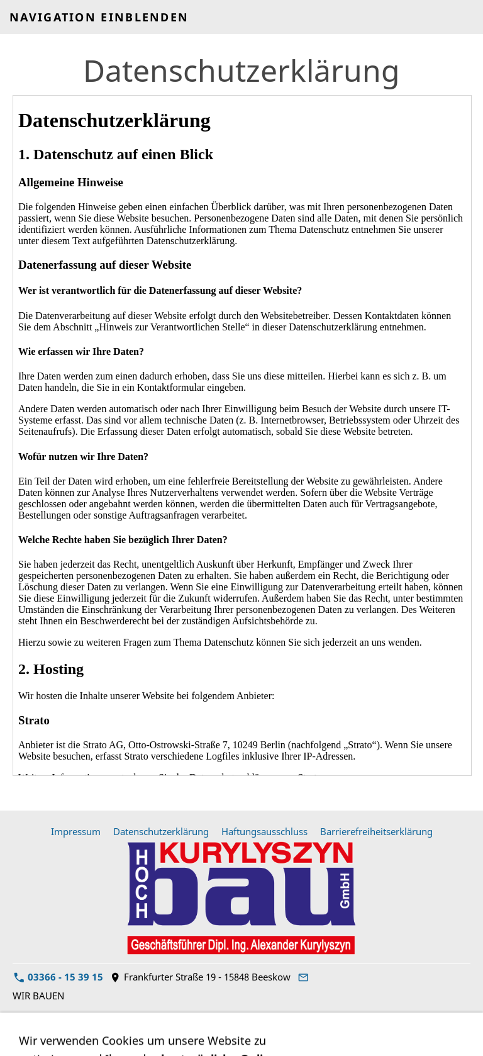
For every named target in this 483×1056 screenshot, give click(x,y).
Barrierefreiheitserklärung (376, 831)
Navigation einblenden (99, 17)
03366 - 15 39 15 (58, 976)
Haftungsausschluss (264, 831)
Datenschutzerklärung (161, 831)
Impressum (76, 831)
